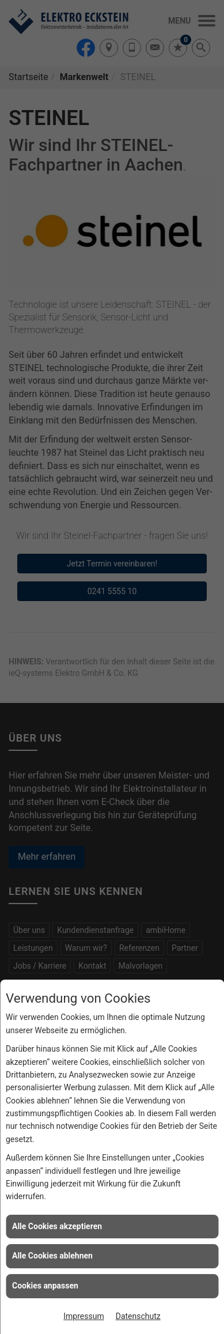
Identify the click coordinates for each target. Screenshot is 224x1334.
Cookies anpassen (45, 1285)
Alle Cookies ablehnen (52, 1255)
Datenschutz (138, 1316)
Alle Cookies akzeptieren (57, 1226)
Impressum (83, 1316)
